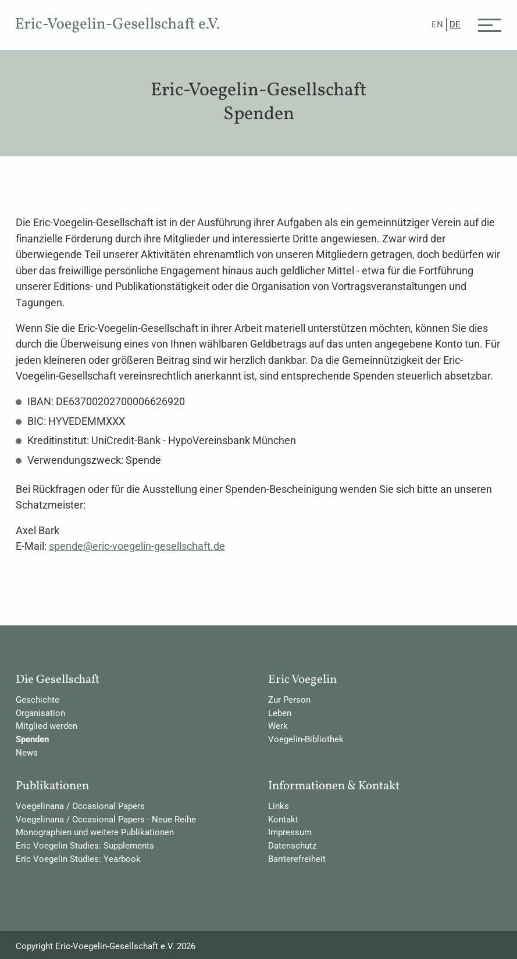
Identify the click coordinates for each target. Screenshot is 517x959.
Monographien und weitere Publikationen (95, 832)
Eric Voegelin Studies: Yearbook (78, 859)
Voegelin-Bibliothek (306, 739)
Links (278, 806)
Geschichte (37, 700)
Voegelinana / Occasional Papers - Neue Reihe (106, 819)
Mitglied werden (46, 726)
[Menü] (489, 24)
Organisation (40, 713)
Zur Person (289, 700)
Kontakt (283, 819)
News (27, 752)
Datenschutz (292, 845)
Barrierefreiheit (297, 859)
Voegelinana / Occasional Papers (80, 806)
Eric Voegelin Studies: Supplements (85, 845)
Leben (279, 713)
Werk (278, 726)
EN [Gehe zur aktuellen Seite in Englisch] (437, 24)
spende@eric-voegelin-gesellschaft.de (137, 546)
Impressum (290, 832)
